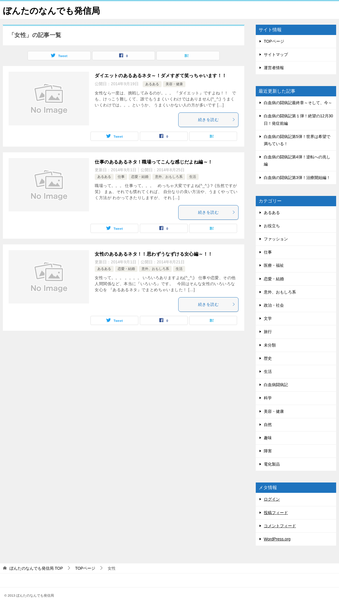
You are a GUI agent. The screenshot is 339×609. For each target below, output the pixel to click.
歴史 (268, 358)
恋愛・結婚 (139, 176)
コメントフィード (280, 525)
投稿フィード (276, 512)
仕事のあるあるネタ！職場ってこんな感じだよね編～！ (153, 161)
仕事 (121, 176)
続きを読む (216, 119)
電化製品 (272, 464)
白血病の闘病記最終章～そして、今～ (298, 102)
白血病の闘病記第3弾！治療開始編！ (297, 177)
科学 (268, 398)
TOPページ (274, 41)
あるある (152, 84)
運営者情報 (274, 67)
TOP (36, 568)
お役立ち (272, 225)
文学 (268, 318)
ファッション (276, 238)
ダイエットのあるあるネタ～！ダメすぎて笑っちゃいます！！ (160, 75)
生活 (192, 176)
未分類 (270, 345)
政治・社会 (274, 305)
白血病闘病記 (276, 384)
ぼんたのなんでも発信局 (51, 9)
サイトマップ (276, 54)
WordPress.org (277, 538)
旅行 (268, 331)
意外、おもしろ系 (169, 176)
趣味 (268, 437)
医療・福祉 (274, 265)
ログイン (272, 499)
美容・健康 (174, 84)
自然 (268, 424)
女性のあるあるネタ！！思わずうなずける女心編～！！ (153, 253)
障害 (268, 450)
